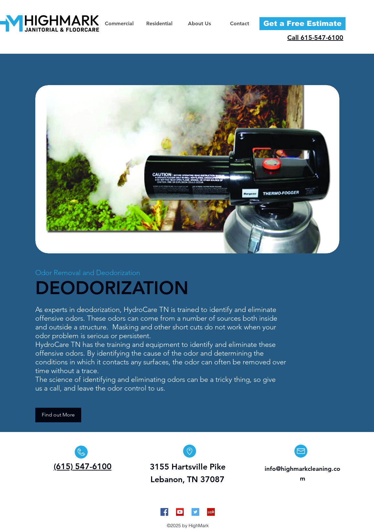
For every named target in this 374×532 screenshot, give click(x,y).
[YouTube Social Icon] (180, 512)
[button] (119, 24)
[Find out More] (58, 415)
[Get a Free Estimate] (302, 23)
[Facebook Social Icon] (164, 512)
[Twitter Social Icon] (195, 512)
